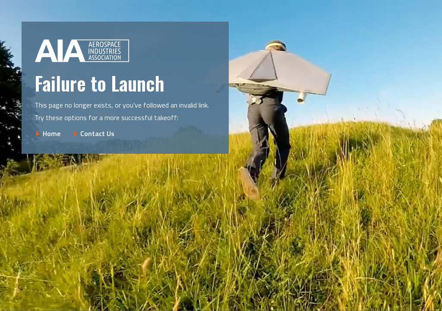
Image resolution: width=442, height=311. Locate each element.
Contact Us (97, 133)
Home (51, 133)
